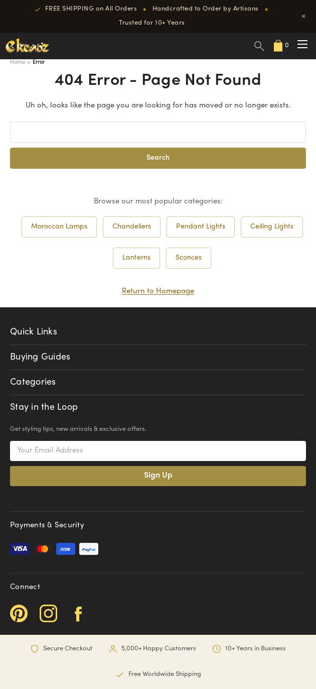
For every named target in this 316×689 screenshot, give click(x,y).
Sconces (189, 258)
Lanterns (136, 258)
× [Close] (303, 16)
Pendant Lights (200, 226)
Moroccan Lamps (59, 226)
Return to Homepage (158, 291)
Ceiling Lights (271, 226)
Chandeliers (131, 226)
